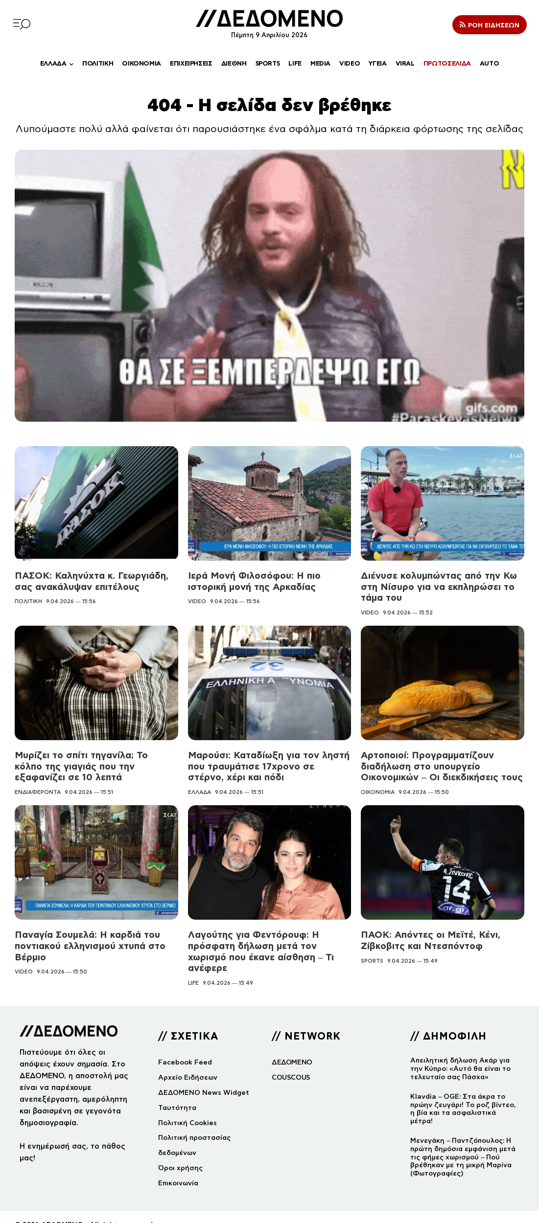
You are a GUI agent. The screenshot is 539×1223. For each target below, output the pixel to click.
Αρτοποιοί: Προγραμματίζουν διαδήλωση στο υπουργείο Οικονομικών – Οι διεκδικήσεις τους (438, 763)
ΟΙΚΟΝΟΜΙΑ (378, 789)
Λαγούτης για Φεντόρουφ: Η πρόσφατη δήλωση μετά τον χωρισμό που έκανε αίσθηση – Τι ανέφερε (269, 941)
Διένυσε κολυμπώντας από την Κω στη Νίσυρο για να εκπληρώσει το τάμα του (435, 585)
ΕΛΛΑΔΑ (199, 789)
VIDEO (197, 600)
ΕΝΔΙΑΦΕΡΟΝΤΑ (38, 789)
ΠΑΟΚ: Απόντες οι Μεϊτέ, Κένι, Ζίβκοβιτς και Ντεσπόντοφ (427, 936)
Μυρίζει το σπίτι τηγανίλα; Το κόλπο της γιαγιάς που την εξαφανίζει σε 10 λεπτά (92, 763)
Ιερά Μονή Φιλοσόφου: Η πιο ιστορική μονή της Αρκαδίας (250, 580)
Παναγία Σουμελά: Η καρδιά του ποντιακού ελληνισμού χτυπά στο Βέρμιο (87, 941)
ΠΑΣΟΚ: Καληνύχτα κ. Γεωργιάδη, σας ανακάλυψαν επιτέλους (88, 580)
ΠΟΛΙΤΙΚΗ (28, 600)
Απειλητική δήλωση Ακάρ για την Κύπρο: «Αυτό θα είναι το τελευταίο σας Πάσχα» (460, 1052)
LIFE (193, 967)
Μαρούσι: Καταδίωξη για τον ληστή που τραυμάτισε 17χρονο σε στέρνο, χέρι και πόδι (267, 763)
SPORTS (372, 956)
